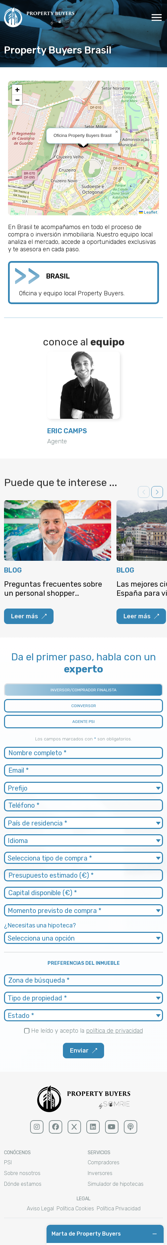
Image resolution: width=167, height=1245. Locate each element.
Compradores (103, 1162)
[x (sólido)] (74, 1127)
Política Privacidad (119, 1208)
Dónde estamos (22, 1184)
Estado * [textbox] (21, 1016)
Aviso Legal (40, 1208)
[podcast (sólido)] (130, 1127)
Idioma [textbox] (18, 841)
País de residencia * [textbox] (37, 823)
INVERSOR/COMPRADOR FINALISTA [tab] (83, 690)
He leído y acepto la (87, 1030)
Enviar (83, 1050)
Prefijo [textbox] (17, 788)
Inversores (100, 1173)
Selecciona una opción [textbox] (41, 938)
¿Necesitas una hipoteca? (40, 925)
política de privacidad (114, 1030)
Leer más (29, 616)
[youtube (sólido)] (111, 1127)
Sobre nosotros (22, 1173)
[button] (116, 132)
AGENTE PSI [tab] (83, 721)
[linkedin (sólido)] (93, 1127)
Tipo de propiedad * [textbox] (37, 998)
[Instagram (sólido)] (37, 1127)
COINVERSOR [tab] (83, 705)
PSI (8, 1162)
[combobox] (83, 788)
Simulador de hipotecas (116, 1184)
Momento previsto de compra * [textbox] (54, 911)
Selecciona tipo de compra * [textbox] (50, 858)
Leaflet (148, 212)
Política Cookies (75, 1208)
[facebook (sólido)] (55, 1127)
